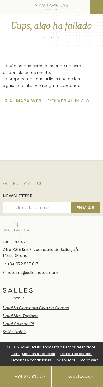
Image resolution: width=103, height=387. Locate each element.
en (16, 183)
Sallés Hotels (14, 332)
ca (27, 183)
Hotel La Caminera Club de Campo (36, 308)
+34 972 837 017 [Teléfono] (22, 264)
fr (5, 183)
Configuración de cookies (33, 354)
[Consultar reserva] (96, 7)
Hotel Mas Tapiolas (20, 316)
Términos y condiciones (31, 360)
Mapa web (89, 360)
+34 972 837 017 (26, 376)
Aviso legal (66, 360)
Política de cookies (76, 353)
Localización (77, 376)
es (39, 183)
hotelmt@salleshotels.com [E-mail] (32, 272)
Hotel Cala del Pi (18, 324)
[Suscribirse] (85, 207)
